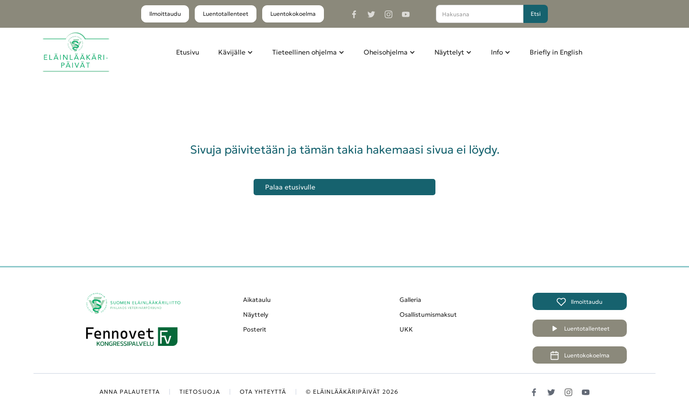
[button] (236, 52)
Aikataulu (257, 300)
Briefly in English (556, 52)
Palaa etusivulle (290, 187)
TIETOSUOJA (199, 391)
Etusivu (187, 52)
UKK (406, 329)
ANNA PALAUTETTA (130, 391)
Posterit (255, 329)
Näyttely (255, 314)
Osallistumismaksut (428, 314)
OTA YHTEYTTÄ (263, 391)
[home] (75, 52)
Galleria (410, 300)
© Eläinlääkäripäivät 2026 (352, 391)
